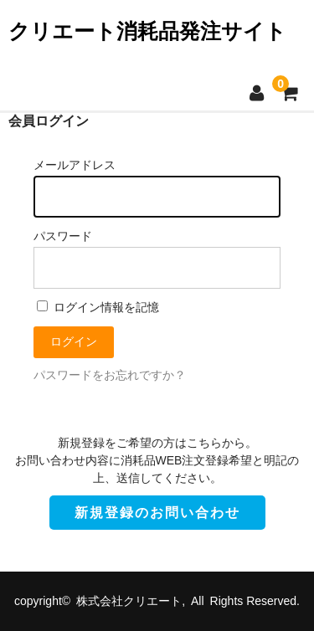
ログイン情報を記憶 (98, 307)
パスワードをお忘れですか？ (109, 375)
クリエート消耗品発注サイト (147, 31)
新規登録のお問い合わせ (157, 512)
